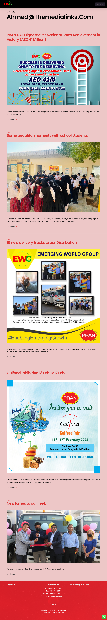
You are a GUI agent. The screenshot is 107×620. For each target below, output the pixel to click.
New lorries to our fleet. (26, 508)
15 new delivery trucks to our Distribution (42, 247)
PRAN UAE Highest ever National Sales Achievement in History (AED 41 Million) (53, 37)
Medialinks (46, 613)
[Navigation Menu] (100, 4)
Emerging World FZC (57, 610)
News (9, 32)
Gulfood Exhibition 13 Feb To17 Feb (36, 378)
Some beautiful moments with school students (47, 140)
